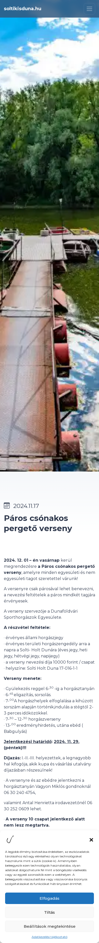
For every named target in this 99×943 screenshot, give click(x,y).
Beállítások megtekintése (50, 928)
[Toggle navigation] (89, 9)
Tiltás (49, 914)
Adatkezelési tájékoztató (49, 938)
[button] (91, 841)
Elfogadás (49, 900)
